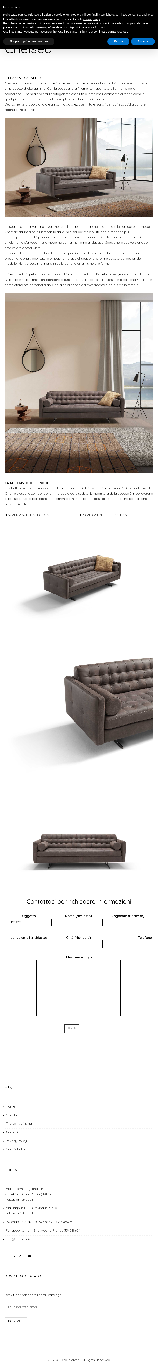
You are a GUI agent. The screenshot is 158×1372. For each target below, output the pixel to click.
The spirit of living (19, 1123)
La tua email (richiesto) (29, 941)
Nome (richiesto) (78, 919)
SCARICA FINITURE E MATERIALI (106, 515)
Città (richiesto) (78, 941)
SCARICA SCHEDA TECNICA (28, 515)
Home (10, 1106)
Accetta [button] (143, 41)
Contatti (12, 1132)
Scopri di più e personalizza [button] (29, 41)
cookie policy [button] (91, 19)
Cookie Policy (16, 1149)
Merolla (11, 1115)
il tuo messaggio (78, 986)
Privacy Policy (16, 1141)
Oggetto (29, 919)
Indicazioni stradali (19, 1199)
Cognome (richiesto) (128, 919)
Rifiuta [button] (118, 41)
